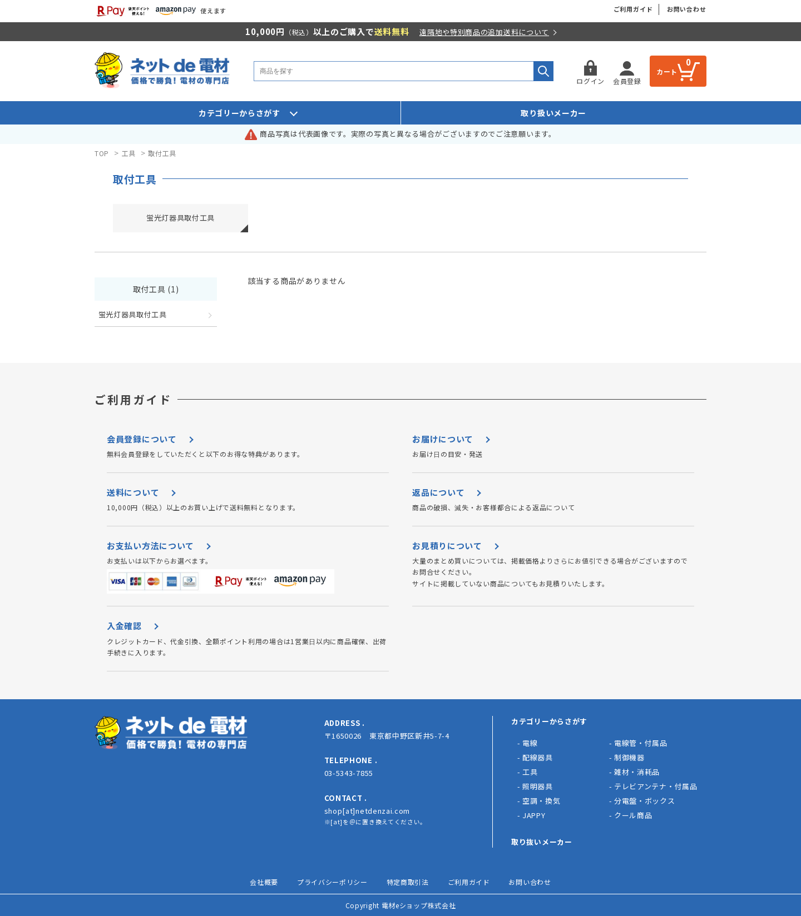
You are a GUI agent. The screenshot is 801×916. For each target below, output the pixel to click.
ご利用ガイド (633, 8)
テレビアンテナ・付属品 (656, 786)
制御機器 (629, 757)
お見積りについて (447, 545)
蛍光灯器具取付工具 (180, 217)
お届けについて (442, 439)
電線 (529, 743)
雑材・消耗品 (637, 771)
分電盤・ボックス (644, 800)
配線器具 (537, 757)
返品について (438, 492)
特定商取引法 (408, 882)
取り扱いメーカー (553, 112)
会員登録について (142, 439)
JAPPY (534, 815)
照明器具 (537, 786)
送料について (133, 492)
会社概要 (264, 882)
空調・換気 (541, 800)
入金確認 (124, 625)
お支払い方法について (150, 545)
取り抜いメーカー (541, 842)
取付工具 (162, 153)
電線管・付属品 (641, 743)
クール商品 (633, 815)
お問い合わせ (686, 8)
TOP (102, 153)
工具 (129, 153)
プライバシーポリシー (332, 882)
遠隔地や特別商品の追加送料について (484, 32)
